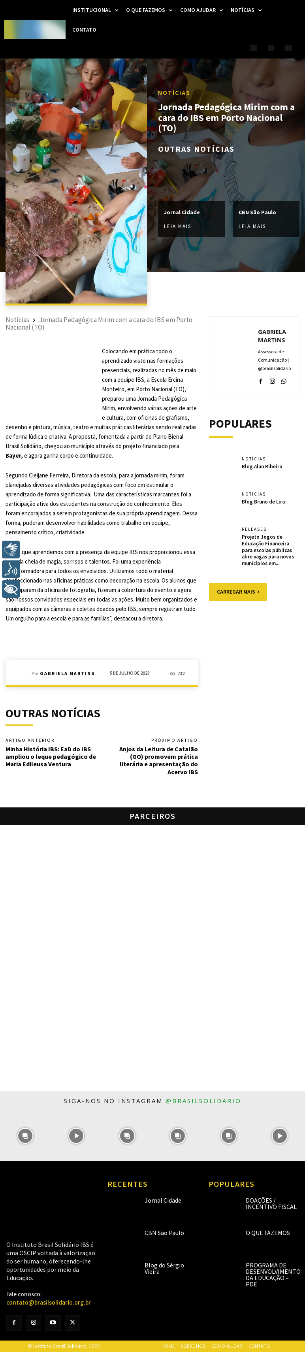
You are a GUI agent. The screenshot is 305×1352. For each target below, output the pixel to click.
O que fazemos (268, 1233)
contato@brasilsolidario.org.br (48, 1302)
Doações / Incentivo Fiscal (271, 1203)
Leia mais (177, 226)
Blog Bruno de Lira (263, 501)
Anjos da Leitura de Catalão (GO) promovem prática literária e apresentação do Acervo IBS (158, 760)
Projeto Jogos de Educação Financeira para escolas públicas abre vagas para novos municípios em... (268, 550)
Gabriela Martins (67, 673)
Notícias (174, 93)
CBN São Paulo (257, 212)
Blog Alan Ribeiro (262, 466)
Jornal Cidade (182, 212)
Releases (254, 529)
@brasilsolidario (203, 1101)
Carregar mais (238, 591)
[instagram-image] (25, 1136)
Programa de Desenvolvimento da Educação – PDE (273, 1274)
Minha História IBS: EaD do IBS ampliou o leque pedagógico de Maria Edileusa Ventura (51, 756)
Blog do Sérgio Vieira (164, 1268)
